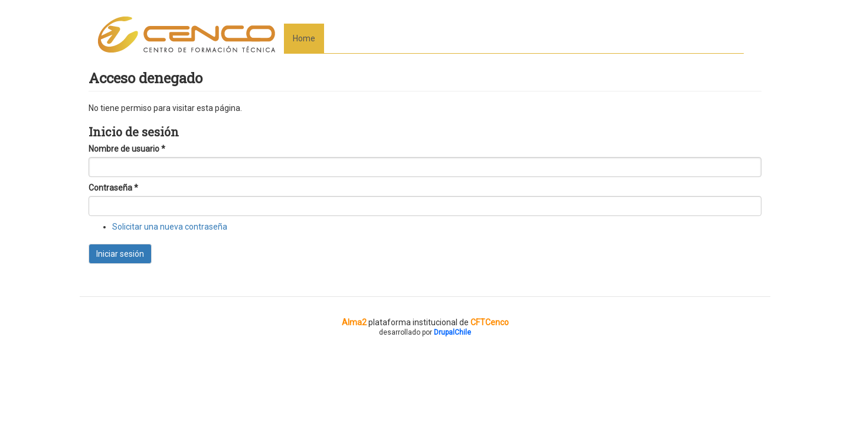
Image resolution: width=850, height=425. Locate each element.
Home (304, 38)
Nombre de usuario (127, 148)
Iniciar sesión (120, 254)
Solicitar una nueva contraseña (169, 226)
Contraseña (113, 187)
